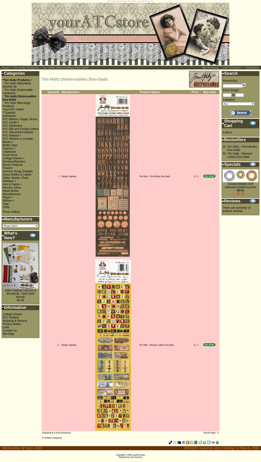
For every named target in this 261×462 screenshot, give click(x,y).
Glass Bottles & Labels (17, 174)
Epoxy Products (13, 164)
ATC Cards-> (11, 122)
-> (17, 80)
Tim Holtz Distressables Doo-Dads (65, 67)
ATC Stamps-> (12, 135)
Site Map (8, 333)
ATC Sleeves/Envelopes (18, 132)
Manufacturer (71, 92)
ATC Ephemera (12, 125)
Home (6, 67)
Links (6, 327)
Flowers (8, 168)
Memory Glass (12, 187)
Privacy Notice (12, 324)
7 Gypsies (9, 112)
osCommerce (136, 457)
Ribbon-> (8, 200)
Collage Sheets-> (14, 158)
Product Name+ (149, 92)
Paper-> (8, 197)
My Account (210, 67)
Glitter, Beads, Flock (15, 177)
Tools (6, 207)
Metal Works (11, 190)
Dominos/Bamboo (14, 161)
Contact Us (10, 330)
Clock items (10, 155)
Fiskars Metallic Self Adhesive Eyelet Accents (240, 185)
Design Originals (68, 176)
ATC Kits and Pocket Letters (20, 129)
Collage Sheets (12, 314)
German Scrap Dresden (18, 171)
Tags (6, 203)
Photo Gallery (11, 211)
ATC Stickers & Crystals (18, 138)
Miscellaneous (12, 194)
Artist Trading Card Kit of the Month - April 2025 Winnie (20, 293)
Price (195, 92)
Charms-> (9, 148)
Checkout (252, 67)
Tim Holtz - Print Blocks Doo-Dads (154, 176)
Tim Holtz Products (26, 67)
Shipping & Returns (15, 320)
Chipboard (9, 151)
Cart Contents (231, 67)
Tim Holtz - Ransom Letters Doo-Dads (156, 345)
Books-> (8, 142)
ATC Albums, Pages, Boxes (20, 119)
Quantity (53, 92)
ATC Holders (11, 317)
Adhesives (9, 115)
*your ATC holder (13, 109)
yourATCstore (139, 455)
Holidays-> (9, 181)
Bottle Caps (10, 145)
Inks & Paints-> (12, 184)
